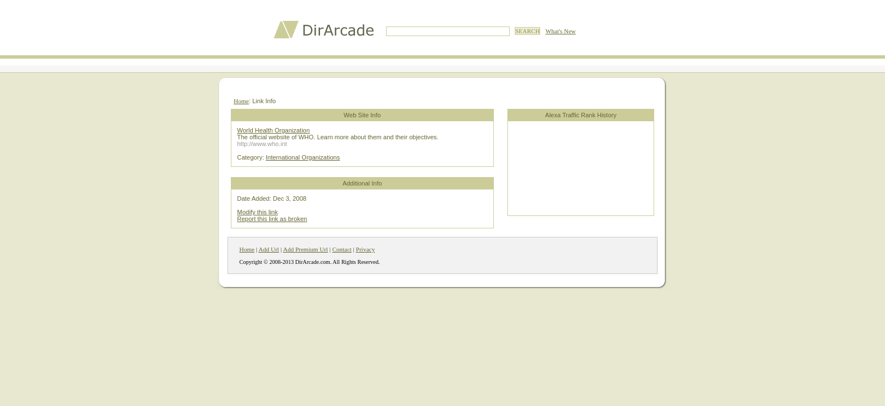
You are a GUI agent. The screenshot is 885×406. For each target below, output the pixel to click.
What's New (560, 31)
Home (241, 101)
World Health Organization (273, 130)
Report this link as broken (272, 218)
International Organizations (303, 157)
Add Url (269, 249)
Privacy (365, 249)
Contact (342, 249)
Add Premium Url (305, 249)
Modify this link (257, 212)
